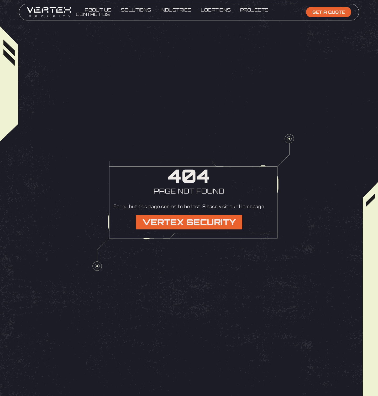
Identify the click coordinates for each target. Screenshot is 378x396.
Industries (175, 10)
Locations (216, 10)
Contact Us (93, 14)
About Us (98, 10)
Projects (254, 10)
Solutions (136, 10)
